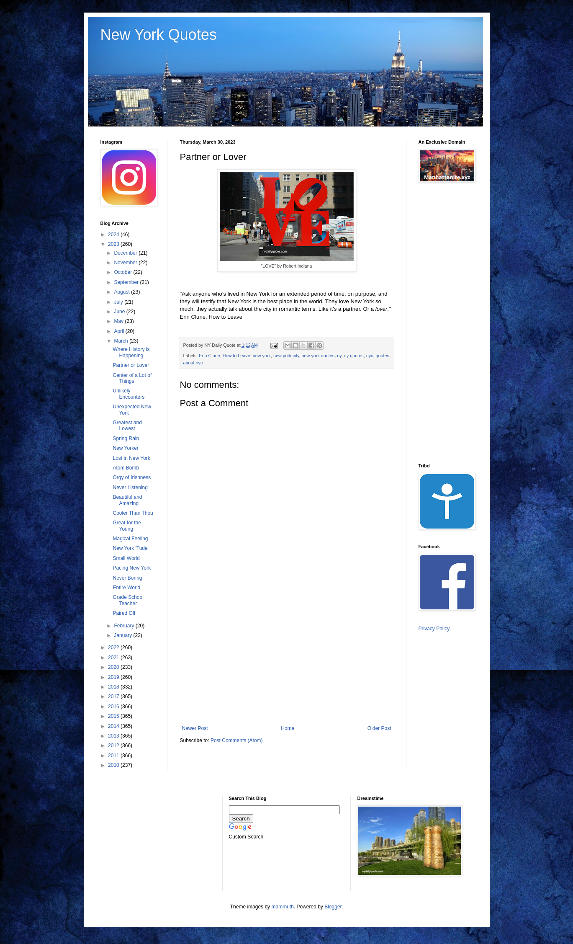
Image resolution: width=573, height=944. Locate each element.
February (124, 626)
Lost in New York (131, 458)
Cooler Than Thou (133, 513)
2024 (114, 234)
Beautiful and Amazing (127, 500)
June (120, 312)
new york (262, 355)
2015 (114, 716)
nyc (369, 355)
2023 (114, 244)
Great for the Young (127, 525)
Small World (126, 558)
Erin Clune (209, 355)
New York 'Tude (130, 548)
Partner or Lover (131, 365)
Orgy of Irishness (132, 477)
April (119, 331)
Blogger (333, 907)
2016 (114, 706)
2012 (114, 745)
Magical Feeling (130, 539)
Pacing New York (132, 568)
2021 (114, 657)
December (126, 253)
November (126, 263)
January (123, 635)
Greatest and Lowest (127, 425)
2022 (114, 647)
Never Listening (130, 487)
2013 (114, 736)
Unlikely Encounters (128, 394)
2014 (114, 726)
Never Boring (127, 578)
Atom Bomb (126, 468)
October (123, 272)
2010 (114, 765)
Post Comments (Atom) (237, 740)
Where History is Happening (131, 352)
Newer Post (195, 728)
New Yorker (125, 448)
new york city (286, 355)
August (122, 292)
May (119, 321)
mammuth (282, 907)
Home (287, 728)
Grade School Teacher (128, 600)
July (119, 302)
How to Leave (236, 355)
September (127, 282)
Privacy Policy (434, 629)
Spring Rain (126, 438)
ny (339, 355)
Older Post (379, 728)
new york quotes (318, 355)
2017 (114, 696)
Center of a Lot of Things (132, 378)
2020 (114, 667)
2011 (114, 755)
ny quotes (354, 355)
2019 (114, 677)
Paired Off (124, 613)
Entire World (126, 588)
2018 (114, 687)
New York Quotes (158, 34)
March (121, 341)
